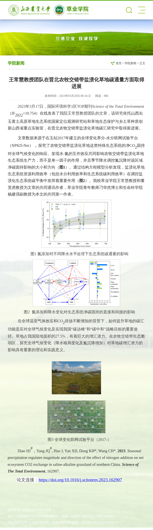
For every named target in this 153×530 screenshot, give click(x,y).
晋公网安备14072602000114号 (100, 522)
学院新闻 (130, 63)
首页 (119, 63)
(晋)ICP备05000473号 (65, 522)
